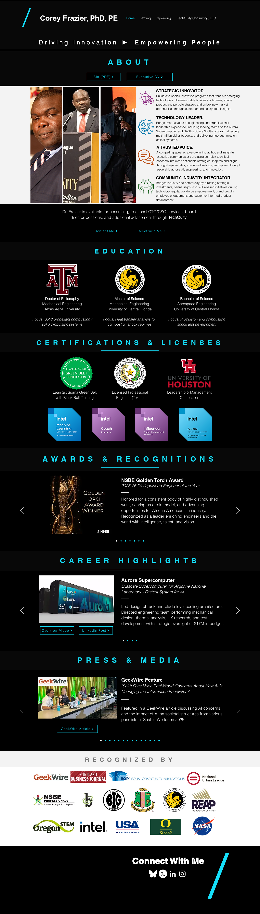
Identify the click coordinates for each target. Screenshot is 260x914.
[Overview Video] (57, 630)
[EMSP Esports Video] (136, 740)
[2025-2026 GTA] (116, 541)
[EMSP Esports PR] (141, 740)
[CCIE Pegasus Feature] (105, 740)
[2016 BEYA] (143, 541)
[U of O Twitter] (154, 740)
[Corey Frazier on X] (163, 874)
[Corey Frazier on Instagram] (182, 874)
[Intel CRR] (123, 740)
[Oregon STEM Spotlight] (109, 740)
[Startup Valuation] (136, 640)
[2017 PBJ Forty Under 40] (150, 740)
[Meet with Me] (152, 231)
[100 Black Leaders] (132, 740)
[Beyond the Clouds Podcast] (114, 740)
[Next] (238, 510)
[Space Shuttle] (127, 640)
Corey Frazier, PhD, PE (79, 18)
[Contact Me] (106, 231)
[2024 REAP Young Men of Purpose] (118, 740)
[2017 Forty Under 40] (130, 541)
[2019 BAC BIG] (121, 541)
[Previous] (22, 510)
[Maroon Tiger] (132, 640)
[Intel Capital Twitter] (145, 740)
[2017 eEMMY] (134, 541)
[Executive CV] (150, 77)
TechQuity (177, 217)
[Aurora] (123, 640)
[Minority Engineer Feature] (159, 740)
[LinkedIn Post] (96, 630)
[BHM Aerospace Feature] (127, 740)
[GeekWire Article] (77, 729)
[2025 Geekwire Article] (101, 740)
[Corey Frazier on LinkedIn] (172, 874)
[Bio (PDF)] (103, 77)
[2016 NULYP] (139, 541)
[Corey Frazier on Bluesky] (153, 874)
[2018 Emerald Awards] (125, 541)
